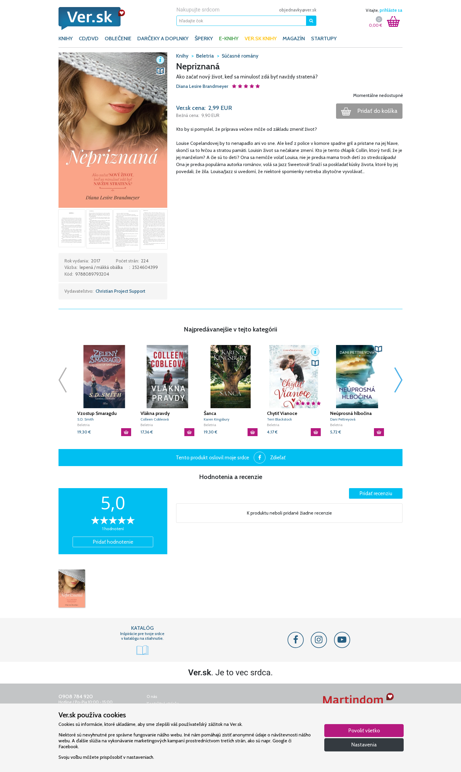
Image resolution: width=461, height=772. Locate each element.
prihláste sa (391, 10)
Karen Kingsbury (216, 419)
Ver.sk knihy (261, 38)
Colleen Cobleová (155, 419)
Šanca (210, 413)
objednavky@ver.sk (297, 10)
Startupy (324, 38)
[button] (113, 129)
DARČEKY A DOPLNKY (162, 38)
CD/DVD (88, 38)
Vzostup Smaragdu (97, 413)
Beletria (83, 425)
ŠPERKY (204, 38)
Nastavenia (364, 744)
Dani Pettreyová (342, 419)
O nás (152, 696)
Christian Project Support (120, 291)
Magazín (294, 38)
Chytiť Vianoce (282, 413)
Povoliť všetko (364, 730)
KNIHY (66, 38)
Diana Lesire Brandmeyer (202, 86)
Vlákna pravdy (155, 413)
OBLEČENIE (118, 38)
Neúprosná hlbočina (351, 413)
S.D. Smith (85, 419)
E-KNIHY (228, 38)
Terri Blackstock (279, 419)
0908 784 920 (76, 696)
